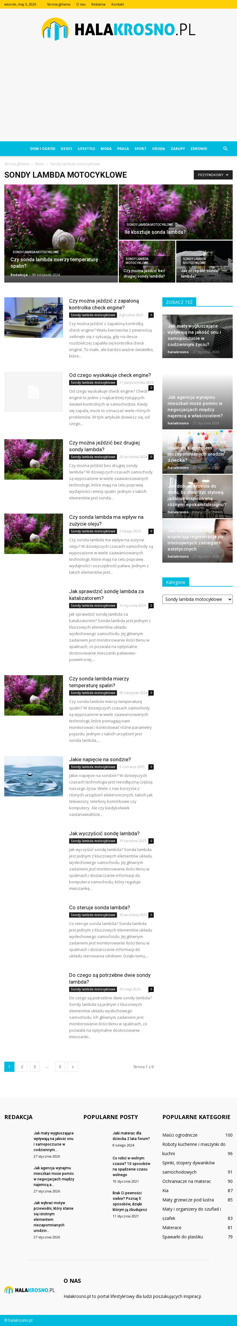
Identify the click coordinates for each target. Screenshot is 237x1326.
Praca (123, 148)
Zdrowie (198, 148)
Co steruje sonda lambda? (99, 907)
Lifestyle (86, 148)
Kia (165, 1190)
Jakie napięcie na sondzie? (100, 759)
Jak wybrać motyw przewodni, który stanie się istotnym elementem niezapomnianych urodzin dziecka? (197, 421)
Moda (106, 148)
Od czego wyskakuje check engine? (110, 375)
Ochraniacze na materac (186, 1181)
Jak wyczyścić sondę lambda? (104, 833)
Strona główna (58, 4)
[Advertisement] (118, 95)
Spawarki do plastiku (182, 1237)
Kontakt (117, 4)
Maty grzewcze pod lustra (188, 1200)
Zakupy (178, 148)
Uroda (158, 148)
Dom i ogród (42, 148)
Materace (171, 1227)
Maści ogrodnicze (180, 1135)
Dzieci (66, 148)
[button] (225, 148)
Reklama (98, 4)
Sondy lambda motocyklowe (36, 252)
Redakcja (19, 274)
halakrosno (178, 351)
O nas (80, 4)
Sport (141, 148)
